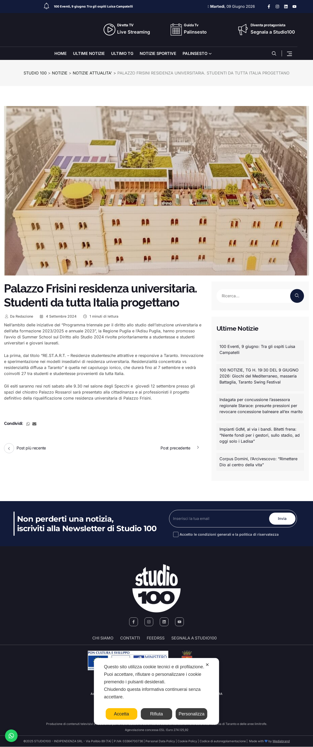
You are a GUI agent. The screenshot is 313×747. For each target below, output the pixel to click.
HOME (60, 53)
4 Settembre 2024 (58, 316)
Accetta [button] (121, 713)
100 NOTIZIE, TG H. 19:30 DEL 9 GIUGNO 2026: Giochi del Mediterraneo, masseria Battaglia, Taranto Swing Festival (258, 376)
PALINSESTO (195, 53)
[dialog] (156, 691)
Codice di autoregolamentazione (222, 741)
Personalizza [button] (191, 713)
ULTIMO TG (122, 53)
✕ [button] (207, 664)
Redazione (18, 316)
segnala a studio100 (194, 638)
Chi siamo (102, 638)
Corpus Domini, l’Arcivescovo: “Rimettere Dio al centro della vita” (258, 461)
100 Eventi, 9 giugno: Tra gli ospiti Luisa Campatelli (93, 6)
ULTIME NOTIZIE (89, 53)
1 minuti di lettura (100, 316)
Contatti (130, 638)
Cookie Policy (187, 741)
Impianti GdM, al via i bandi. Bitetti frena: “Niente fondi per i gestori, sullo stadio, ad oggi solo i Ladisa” (259, 435)
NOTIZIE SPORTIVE (158, 53)
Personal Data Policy (160, 741)
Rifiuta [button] (156, 713)
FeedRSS (156, 638)
